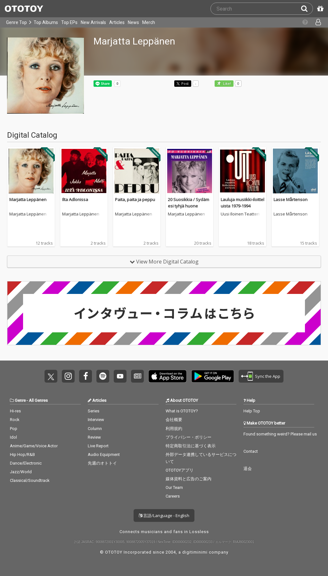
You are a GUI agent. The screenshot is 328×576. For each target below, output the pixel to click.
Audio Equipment (104, 454)
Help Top (251, 411)
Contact (250, 451)
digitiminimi (195, 552)
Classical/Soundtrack (30, 480)
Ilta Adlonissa (75, 199)
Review (94, 437)
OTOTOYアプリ (179, 470)
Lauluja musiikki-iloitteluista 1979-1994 (242, 203)
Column (95, 428)
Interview (96, 419)
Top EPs (69, 22)
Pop (13, 428)
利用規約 (174, 428)
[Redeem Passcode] (319, 8)
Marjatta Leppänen (27, 199)
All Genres (38, 400)
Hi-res (15, 411)
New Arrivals (93, 22)
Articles (117, 22)
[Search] (307, 8)
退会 (247, 468)
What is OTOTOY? (182, 411)
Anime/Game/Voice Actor (34, 445)
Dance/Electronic (26, 463)
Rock (15, 419)
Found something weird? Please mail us (280, 434)
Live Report (98, 445)
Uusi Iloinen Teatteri (240, 214)
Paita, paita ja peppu (135, 199)
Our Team (174, 487)
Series (93, 411)
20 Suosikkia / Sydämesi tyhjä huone (188, 203)
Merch (148, 22)
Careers (173, 496)
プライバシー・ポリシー (188, 437)
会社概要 (174, 419)
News (133, 22)
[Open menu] (316, 22)
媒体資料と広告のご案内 (188, 478)
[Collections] (303, 22)
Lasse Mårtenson (291, 199)
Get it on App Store (167, 376)
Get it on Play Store (212, 376)
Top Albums (46, 22)
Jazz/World (21, 471)
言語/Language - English (164, 515)
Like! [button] (226, 84)
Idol (13, 437)
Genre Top (16, 22)
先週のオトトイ (102, 463)
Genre (20, 400)
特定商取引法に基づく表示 (191, 445)
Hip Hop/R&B (22, 454)
